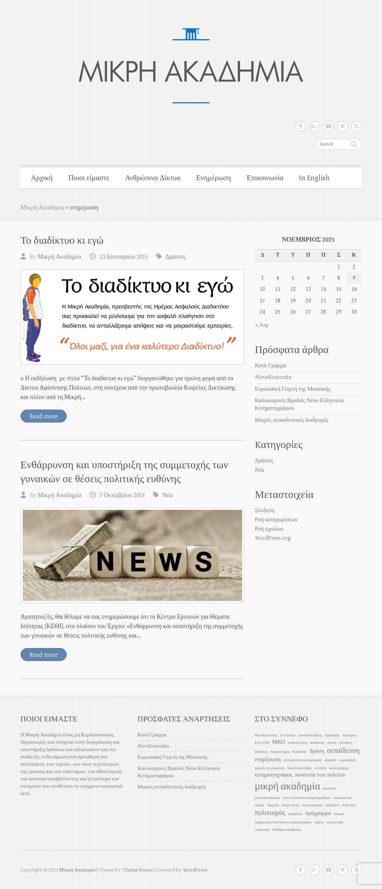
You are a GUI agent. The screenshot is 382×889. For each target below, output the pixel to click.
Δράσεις (175, 256)
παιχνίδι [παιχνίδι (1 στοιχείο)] (273, 805)
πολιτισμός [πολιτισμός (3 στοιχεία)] (270, 813)
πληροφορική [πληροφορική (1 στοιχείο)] (312, 805)
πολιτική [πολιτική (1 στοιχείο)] (348, 805)
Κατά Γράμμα (270, 365)
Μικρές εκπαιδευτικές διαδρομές (292, 420)
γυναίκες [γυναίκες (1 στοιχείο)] (345, 743)
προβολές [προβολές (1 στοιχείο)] (295, 814)
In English (314, 178)
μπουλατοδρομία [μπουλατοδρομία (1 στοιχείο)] (267, 798)
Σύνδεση (265, 510)
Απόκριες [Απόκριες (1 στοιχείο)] (350, 735)
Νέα (167, 495)
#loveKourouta (273, 377)
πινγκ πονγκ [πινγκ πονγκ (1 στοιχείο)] (291, 805)
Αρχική (42, 178)
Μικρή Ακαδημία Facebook (300, 126)
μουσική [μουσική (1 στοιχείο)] (329, 788)
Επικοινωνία (265, 178)
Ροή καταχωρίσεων (276, 519)
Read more (44, 416)
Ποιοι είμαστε (89, 178)
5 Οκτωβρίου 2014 (122, 495)
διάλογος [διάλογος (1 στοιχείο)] (261, 752)
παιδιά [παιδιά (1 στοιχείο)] (259, 805)
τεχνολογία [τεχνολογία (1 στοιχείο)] (335, 822)
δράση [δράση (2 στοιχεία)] (317, 751)
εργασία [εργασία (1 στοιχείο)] (330, 760)
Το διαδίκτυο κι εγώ (62, 241)
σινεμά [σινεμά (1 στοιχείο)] (339, 814)
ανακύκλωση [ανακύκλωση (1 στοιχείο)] (297, 743)
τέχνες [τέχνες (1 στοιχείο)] (319, 822)
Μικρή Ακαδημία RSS (356, 126)
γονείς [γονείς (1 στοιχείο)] (331, 743)
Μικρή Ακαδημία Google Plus (314, 126)
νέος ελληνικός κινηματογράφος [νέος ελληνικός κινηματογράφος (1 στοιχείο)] (306, 798)
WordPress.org (273, 538)
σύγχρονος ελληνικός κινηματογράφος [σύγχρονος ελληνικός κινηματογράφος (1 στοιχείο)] (283, 822)
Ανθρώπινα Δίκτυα (152, 178)
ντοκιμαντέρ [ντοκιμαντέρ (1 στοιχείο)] (342, 798)
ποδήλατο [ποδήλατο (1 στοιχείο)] (332, 805)
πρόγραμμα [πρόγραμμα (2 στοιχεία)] (318, 813)
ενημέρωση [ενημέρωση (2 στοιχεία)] (267, 759)
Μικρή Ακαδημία (42, 207)
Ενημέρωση (213, 178)
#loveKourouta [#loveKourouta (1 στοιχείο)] (266, 735)
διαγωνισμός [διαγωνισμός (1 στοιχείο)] (280, 752)
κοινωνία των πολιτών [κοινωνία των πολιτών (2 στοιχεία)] (320, 775)
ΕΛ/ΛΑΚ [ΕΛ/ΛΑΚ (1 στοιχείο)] (262, 743)
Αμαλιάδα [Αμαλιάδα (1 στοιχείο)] (332, 735)
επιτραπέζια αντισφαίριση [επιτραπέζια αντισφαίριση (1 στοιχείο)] (302, 760)
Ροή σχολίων (269, 529)
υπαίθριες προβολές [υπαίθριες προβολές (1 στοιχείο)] (286, 830)
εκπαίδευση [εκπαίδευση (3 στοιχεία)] (343, 751)
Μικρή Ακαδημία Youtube (328, 126)
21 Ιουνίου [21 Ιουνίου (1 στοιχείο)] (287, 735)
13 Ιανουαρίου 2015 (123, 256)
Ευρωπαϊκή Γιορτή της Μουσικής (292, 389)
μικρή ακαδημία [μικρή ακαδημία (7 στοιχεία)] (287, 786)
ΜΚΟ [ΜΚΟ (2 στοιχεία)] (278, 742)
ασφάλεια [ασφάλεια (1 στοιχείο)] (317, 743)
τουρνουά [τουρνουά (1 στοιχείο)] (262, 830)
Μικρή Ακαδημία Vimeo (342, 126)
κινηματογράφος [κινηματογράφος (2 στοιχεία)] (273, 775)
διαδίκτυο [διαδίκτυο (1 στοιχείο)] (299, 752)
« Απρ (262, 325)
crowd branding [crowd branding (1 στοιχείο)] (310, 735)
